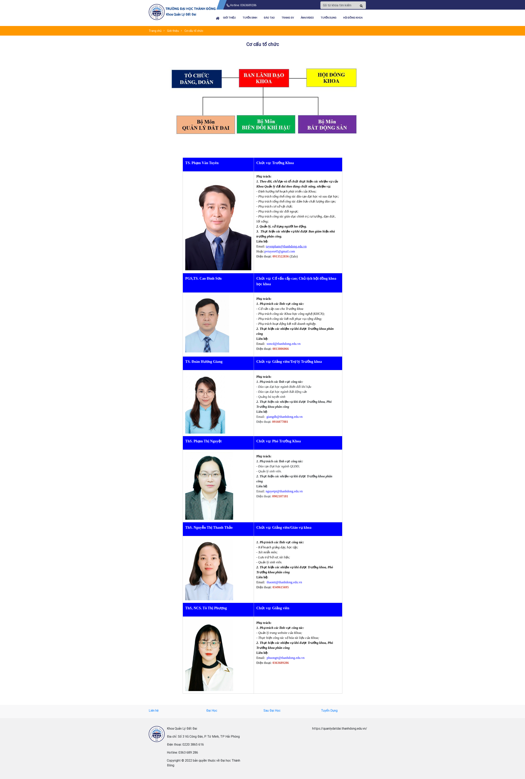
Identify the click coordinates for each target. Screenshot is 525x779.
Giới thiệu (229, 17)
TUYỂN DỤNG (328, 17)
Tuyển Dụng (329, 710)
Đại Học (211, 710)
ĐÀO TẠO (269, 17)
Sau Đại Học (271, 710)
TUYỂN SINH (250, 17)
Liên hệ (153, 710)
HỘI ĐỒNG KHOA (353, 17)
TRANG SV (287, 17)
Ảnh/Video (307, 17)
